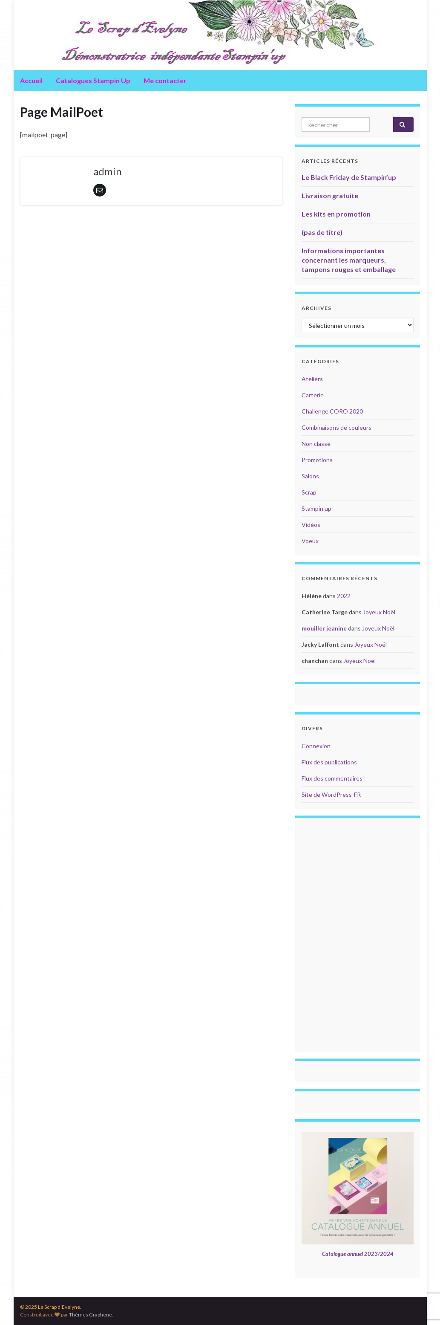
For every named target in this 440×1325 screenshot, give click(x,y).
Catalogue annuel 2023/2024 (358, 1253)
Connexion (316, 745)
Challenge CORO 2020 (332, 411)
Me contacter (165, 80)
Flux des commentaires (332, 778)
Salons (310, 476)
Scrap (309, 492)
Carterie (313, 395)
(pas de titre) (322, 232)
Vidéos (311, 524)
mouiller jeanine (324, 628)
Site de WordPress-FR (331, 794)
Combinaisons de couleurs (336, 427)
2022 (344, 595)
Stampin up (316, 508)
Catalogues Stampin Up (93, 80)
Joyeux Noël (379, 612)
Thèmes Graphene (90, 1314)
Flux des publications (329, 762)
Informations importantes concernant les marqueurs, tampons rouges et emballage (349, 259)
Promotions (317, 459)
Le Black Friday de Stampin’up (349, 177)
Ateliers (312, 378)
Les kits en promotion (336, 214)
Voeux (310, 540)
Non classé (316, 443)
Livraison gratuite (330, 195)
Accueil (31, 80)
